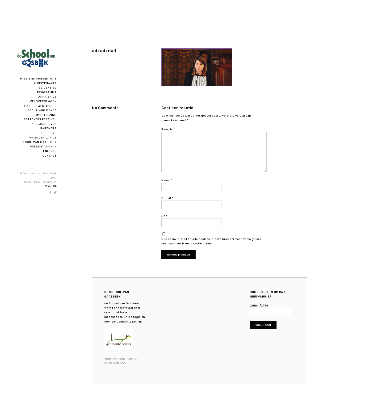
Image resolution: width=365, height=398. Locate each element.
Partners (48, 128)
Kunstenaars (45, 83)
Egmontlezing (45, 115)
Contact (49, 155)
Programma (47, 92)
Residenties (47, 87)
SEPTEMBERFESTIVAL (40, 119)
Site (164, 216)
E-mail (167, 198)
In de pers (48, 133)
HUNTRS (51, 185)
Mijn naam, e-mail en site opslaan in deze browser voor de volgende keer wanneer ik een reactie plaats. (211, 241)
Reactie (168, 129)
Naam (166, 180)
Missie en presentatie (38, 78)
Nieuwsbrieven (44, 124)
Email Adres (259, 305)
